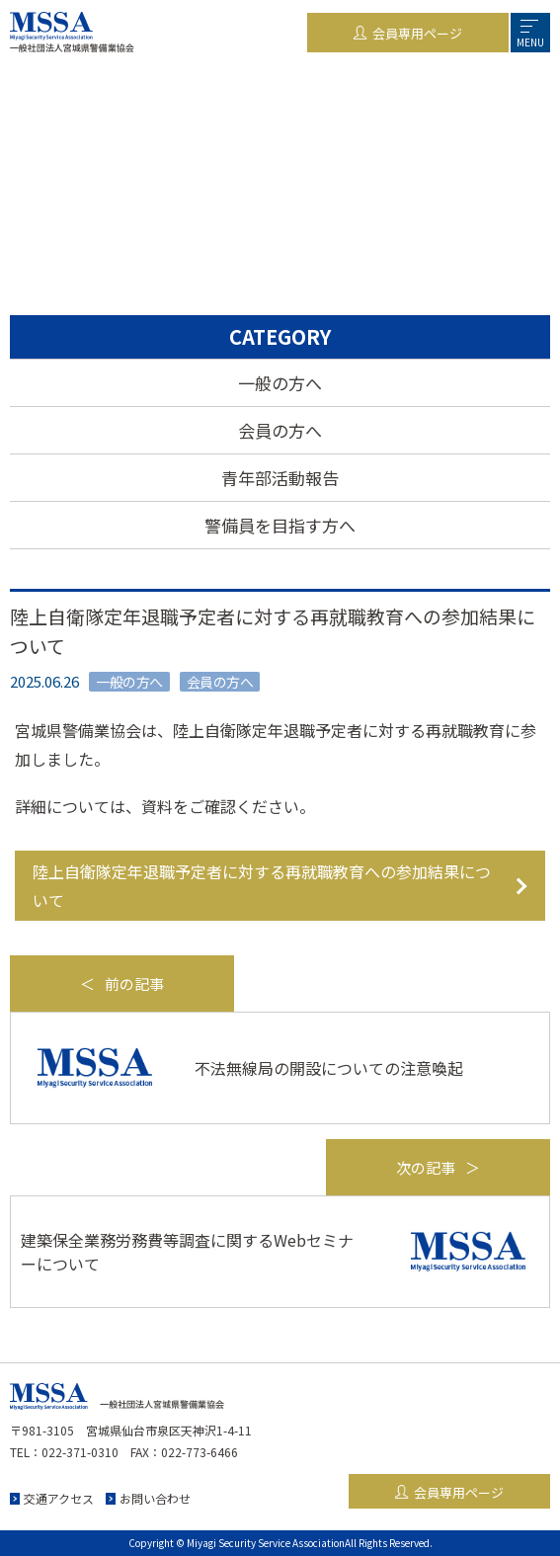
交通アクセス (59, 1498)
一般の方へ (280, 382)
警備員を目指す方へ (280, 525)
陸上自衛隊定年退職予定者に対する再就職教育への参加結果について (262, 886)
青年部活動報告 (280, 477)
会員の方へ (280, 430)
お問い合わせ (155, 1498)
